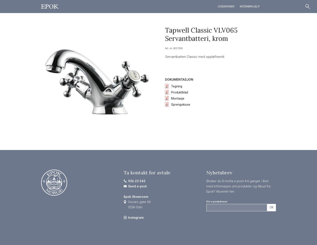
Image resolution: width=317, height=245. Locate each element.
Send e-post (137, 186)
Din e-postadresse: (217, 201)
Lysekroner (226, 6)
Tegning (176, 86)
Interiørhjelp (250, 6)
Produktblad (179, 92)
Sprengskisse (180, 105)
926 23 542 (136, 181)
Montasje (177, 98)
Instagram (136, 218)
